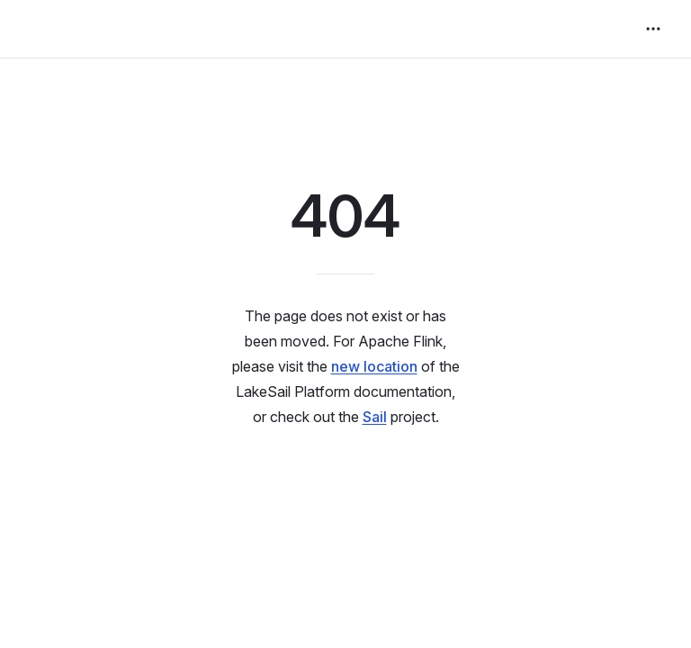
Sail (375, 417)
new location (374, 366)
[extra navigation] (653, 29)
